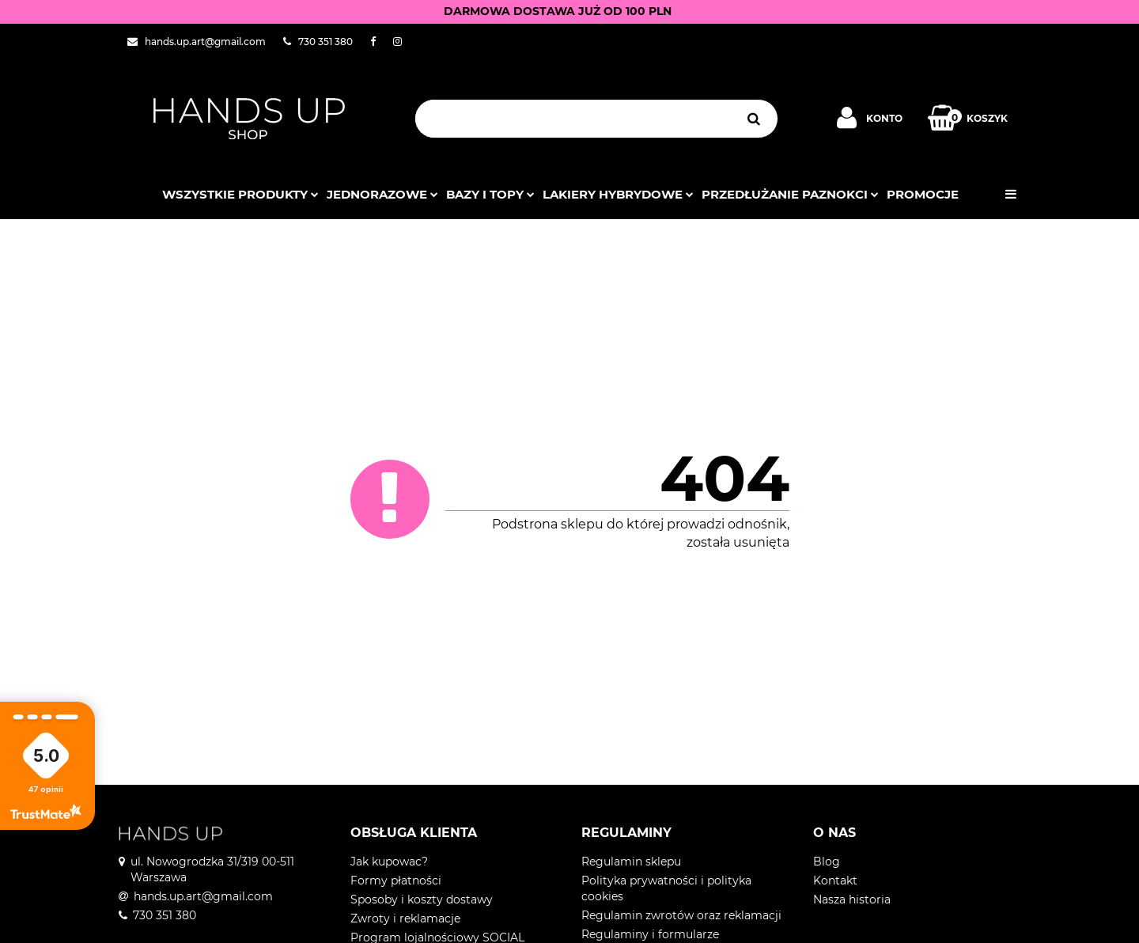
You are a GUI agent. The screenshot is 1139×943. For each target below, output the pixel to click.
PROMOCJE (923, 194)
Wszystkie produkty (240, 194)
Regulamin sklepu (631, 861)
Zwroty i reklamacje (405, 918)
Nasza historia (852, 899)
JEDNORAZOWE (382, 194)
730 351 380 (164, 915)
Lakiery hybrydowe (618, 194)
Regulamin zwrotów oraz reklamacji (681, 915)
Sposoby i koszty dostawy (421, 899)
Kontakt (835, 880)
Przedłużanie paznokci (790, 194)
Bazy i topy (490, 194)
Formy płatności (395, 880)
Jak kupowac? (389, 861)
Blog (826, 861)
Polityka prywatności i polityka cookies (666, 888)
